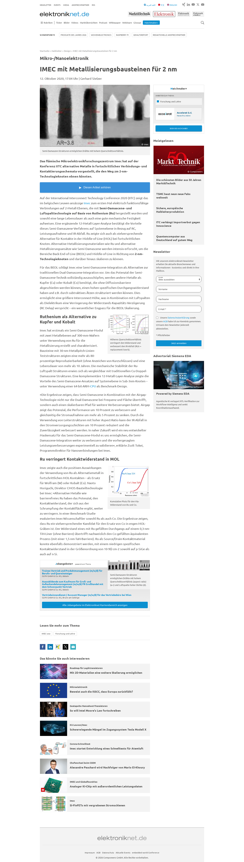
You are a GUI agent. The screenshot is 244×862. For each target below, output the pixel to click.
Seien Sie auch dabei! (179, 128)
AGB (165, 321)
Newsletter (45, 5)
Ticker (59, 22)
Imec (87, 203)
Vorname (162, 289)
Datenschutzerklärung (178, 317)
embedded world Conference (145, 852)
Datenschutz (108, 852)
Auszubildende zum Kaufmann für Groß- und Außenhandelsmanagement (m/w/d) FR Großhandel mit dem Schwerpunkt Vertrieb (72, 584)
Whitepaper (115, 22)
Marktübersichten (88, 22)
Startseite (44, 50)
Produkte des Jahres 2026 (73, 35)
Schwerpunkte (47, 35)
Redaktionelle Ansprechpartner (169, 35)
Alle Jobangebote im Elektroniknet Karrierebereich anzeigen (94, 604)
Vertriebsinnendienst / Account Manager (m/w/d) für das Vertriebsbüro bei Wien (86, 594)
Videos (74, 22)
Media (66, 5)
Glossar (137, 22)
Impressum (90, 852)
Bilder (67, 22)
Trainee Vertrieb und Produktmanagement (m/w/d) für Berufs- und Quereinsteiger (72, 572)
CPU (93, 386)
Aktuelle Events (123, 852)
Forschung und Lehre (65, 633)
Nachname (163, 299)
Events (57, 5)
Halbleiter (57, 50)
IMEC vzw (46, 633)
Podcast (103, 22)
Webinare (127, 22)
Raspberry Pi (122, 35)
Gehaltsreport (140, 35)
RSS (93, 5)
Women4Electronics (101, 35)
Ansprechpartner (80, 5)
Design (67, 50)
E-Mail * (162, 309)
